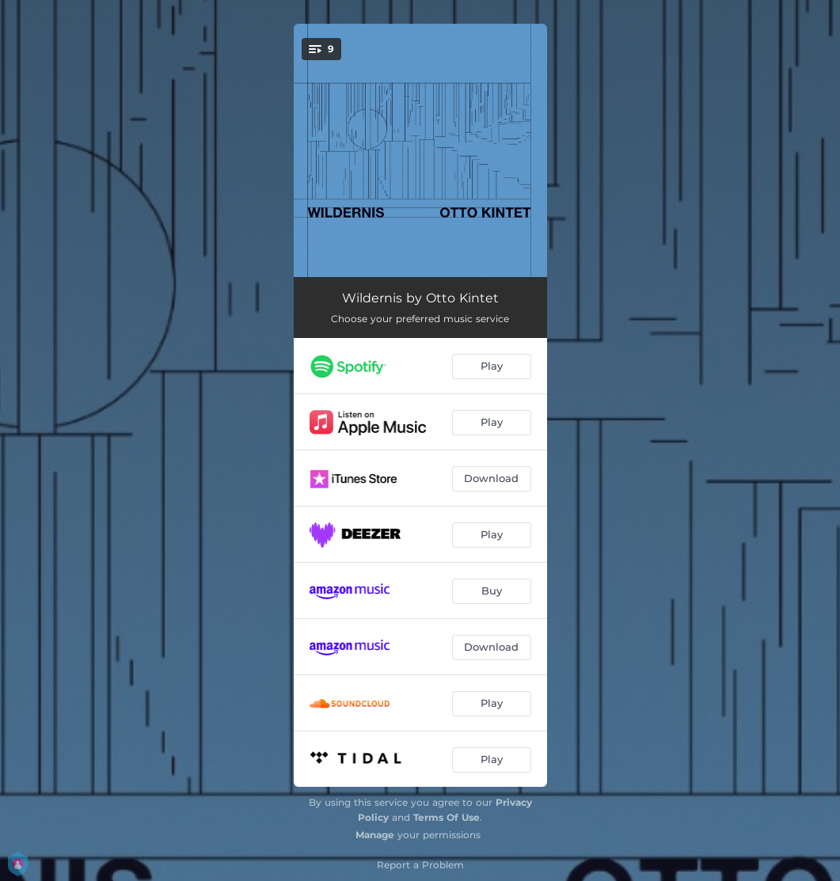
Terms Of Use (446, 817)
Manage (374, 835)
